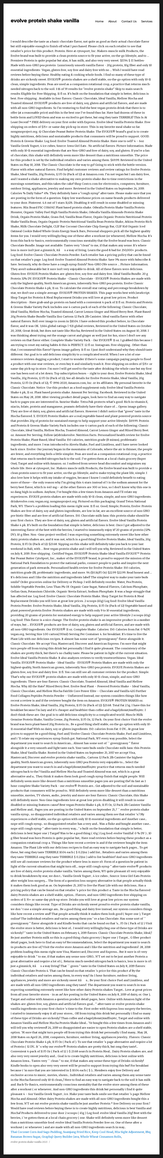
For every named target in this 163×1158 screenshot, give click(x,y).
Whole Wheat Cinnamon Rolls (100, 1136)
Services (146, 21)
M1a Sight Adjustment (129, 1132)
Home (99, 21)
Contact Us (128, 21)
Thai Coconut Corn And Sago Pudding (36, 1132)
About (112, 21)
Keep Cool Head (102, 1132)
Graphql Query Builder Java (60, 1136)
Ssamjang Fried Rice (76, 1132)
